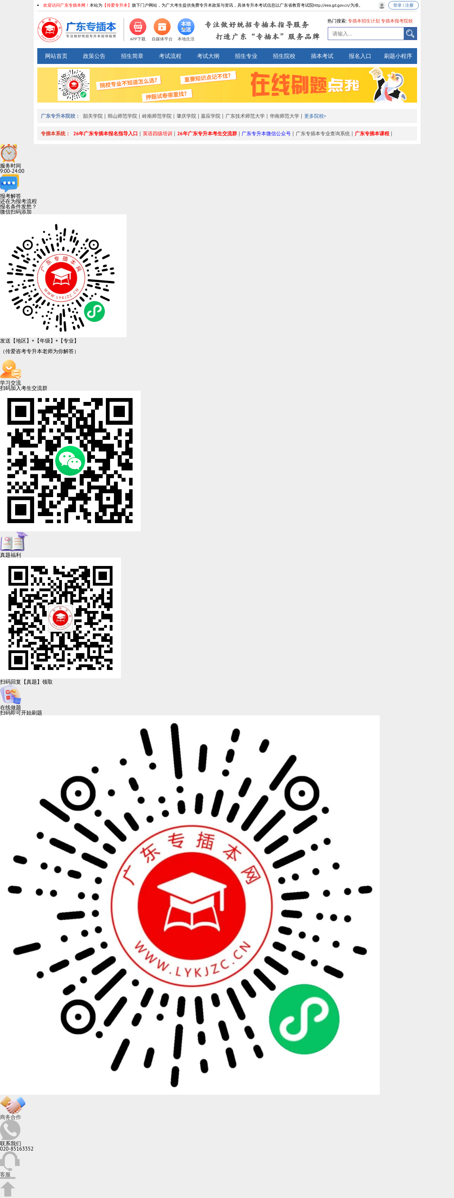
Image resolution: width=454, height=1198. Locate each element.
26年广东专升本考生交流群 (207, 133)
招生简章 (132, 55)
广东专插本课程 (372, 133)
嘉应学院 (210, 116)
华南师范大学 (284, 116)
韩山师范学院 (122, 116)
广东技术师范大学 (245, 116)
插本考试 (322, 55)
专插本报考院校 (397, 21)
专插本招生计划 (364, 21)
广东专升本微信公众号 (266, 133)
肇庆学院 (186, 116)
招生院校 (284, 55)
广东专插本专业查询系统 (323, 133)
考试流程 (170, 55)
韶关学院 (93, 116)
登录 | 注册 (403, 5)
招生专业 (246, 55)
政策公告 (94, 55)
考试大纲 (208, 55)
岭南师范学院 (157, 116)
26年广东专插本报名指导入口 (105, 133)
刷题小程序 (398, 55)
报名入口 (360, 55)
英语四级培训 (157, 133)
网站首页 (56, 55)
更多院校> (315, 116)
